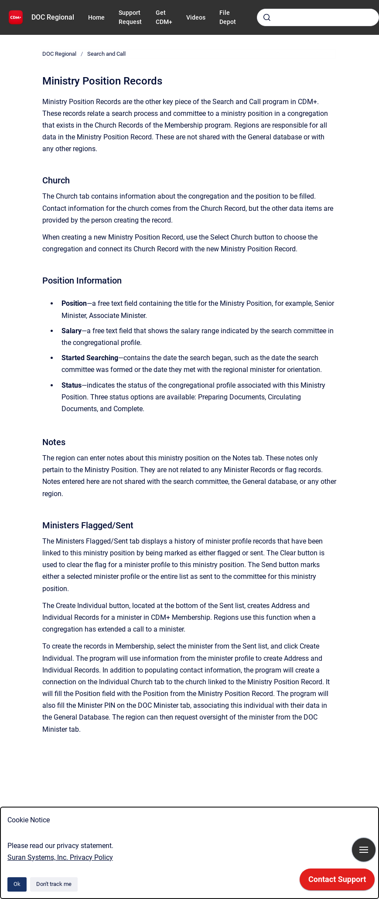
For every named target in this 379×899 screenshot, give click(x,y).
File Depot (227, 17)
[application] (337, 881)
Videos (195, 17)
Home (96, 17)
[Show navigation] (364, 850)
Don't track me (54, 884)
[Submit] (267, 17)
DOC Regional (52, 17)
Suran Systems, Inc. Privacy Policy (60, 857)
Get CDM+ (164, 17)
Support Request (130, 17)
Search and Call (106, 54)
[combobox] (318, 17)
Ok (17, 884)
